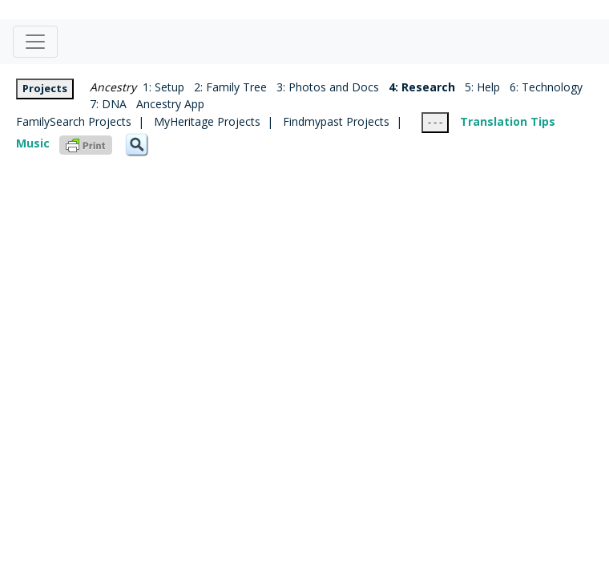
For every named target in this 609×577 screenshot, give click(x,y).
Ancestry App (170, 103)
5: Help (482, 87)
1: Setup (160, 87)
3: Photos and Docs (327, 87)
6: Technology (546, 87)
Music (33, 143)
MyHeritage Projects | (218, 121)
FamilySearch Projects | (85, 121)
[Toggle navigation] (35, 42)
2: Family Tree (230, 87)
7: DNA (108, 103)
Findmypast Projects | (352, 121)
